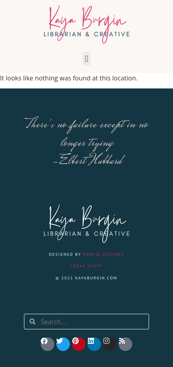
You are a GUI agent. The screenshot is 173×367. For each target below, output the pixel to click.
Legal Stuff (87, 266)
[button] (86, 58)
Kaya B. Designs (103, 254)
